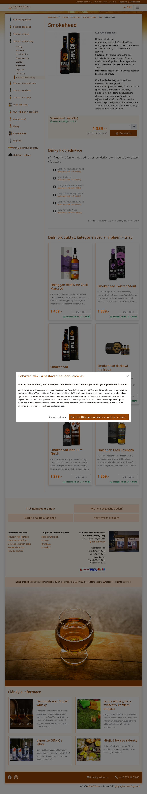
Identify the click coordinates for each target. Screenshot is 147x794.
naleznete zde (58, 406)
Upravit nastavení (57, 416)
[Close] (127, 376)
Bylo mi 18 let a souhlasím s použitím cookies (98, 417)
